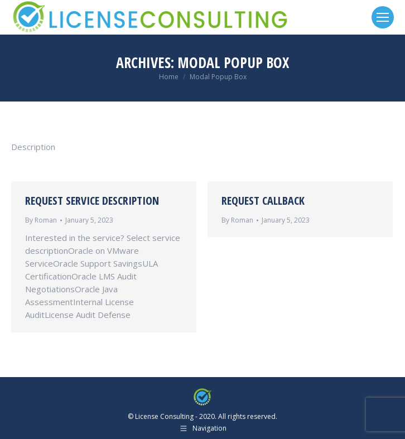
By (41, 220)
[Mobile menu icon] (383, 17)
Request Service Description (92, 200)
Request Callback (263, 200)
